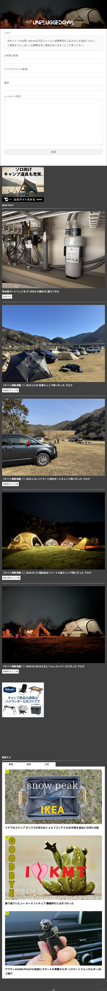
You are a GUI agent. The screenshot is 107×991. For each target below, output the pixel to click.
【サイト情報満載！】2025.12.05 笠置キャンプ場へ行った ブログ (39, 385)
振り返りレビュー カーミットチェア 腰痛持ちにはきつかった (43, 908)
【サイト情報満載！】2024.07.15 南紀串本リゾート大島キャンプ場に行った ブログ (49, 573)
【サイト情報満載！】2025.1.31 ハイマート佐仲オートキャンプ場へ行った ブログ (48, 479)
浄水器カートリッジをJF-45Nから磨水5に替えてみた (32, 291)
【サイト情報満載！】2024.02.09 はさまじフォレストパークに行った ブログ (46, 667)
